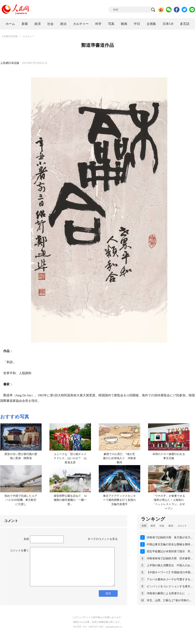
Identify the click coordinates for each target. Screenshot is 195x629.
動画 (124, 23)
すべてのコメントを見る (103, 539)
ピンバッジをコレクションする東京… (170, 586)
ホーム (10, 23)
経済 (37, 23)
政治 (63, 23)
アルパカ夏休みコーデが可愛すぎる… (170, 579)
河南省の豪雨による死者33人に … (168, 593)
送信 (108, 593)
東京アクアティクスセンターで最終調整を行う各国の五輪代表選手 (119, 500)
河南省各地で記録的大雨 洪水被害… (170, 558)
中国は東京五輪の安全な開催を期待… (170, 544)
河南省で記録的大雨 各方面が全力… (170, 537)
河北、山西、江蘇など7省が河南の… (169, 600)
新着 (25, 23)
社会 (50, 23)
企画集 (151, 23)
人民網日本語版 (9, 36)
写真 (111, 23)
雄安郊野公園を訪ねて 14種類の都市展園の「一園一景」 (70, 500)
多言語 (184, 23)
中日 (137, 23)
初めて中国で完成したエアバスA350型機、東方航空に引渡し (20, 500)
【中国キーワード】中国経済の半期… (170, 572)
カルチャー (81, 23)
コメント (182, 525)
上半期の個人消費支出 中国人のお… (170, 565)
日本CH (168, 23)
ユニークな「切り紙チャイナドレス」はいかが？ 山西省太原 (70, 458)
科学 (98, 23)
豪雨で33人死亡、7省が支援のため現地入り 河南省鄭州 (119, 458)
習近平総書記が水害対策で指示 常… (170, 551)
